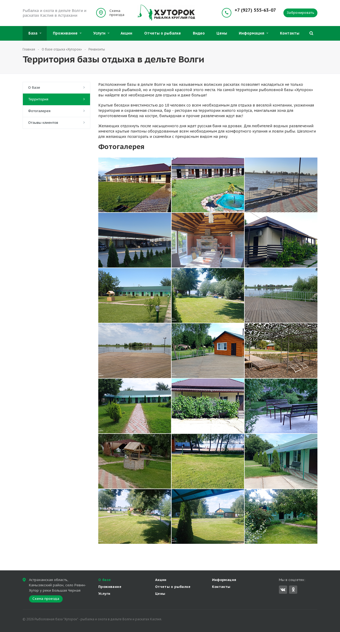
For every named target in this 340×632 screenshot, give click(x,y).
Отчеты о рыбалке (162, 33)
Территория (38, 99)
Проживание (67, 33)
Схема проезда (116, 13)
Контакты (289, 33)
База (34, 33)
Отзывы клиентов (43, 122)
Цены (221, 33)
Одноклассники (293, 589)
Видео (199, 33)
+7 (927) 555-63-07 (255, 10)
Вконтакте (282, 589)
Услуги (101, 33)
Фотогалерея (39, 111)
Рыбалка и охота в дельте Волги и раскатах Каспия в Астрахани (54, 13)
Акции (126, 33)
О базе (34, 87)
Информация (253, 33)
